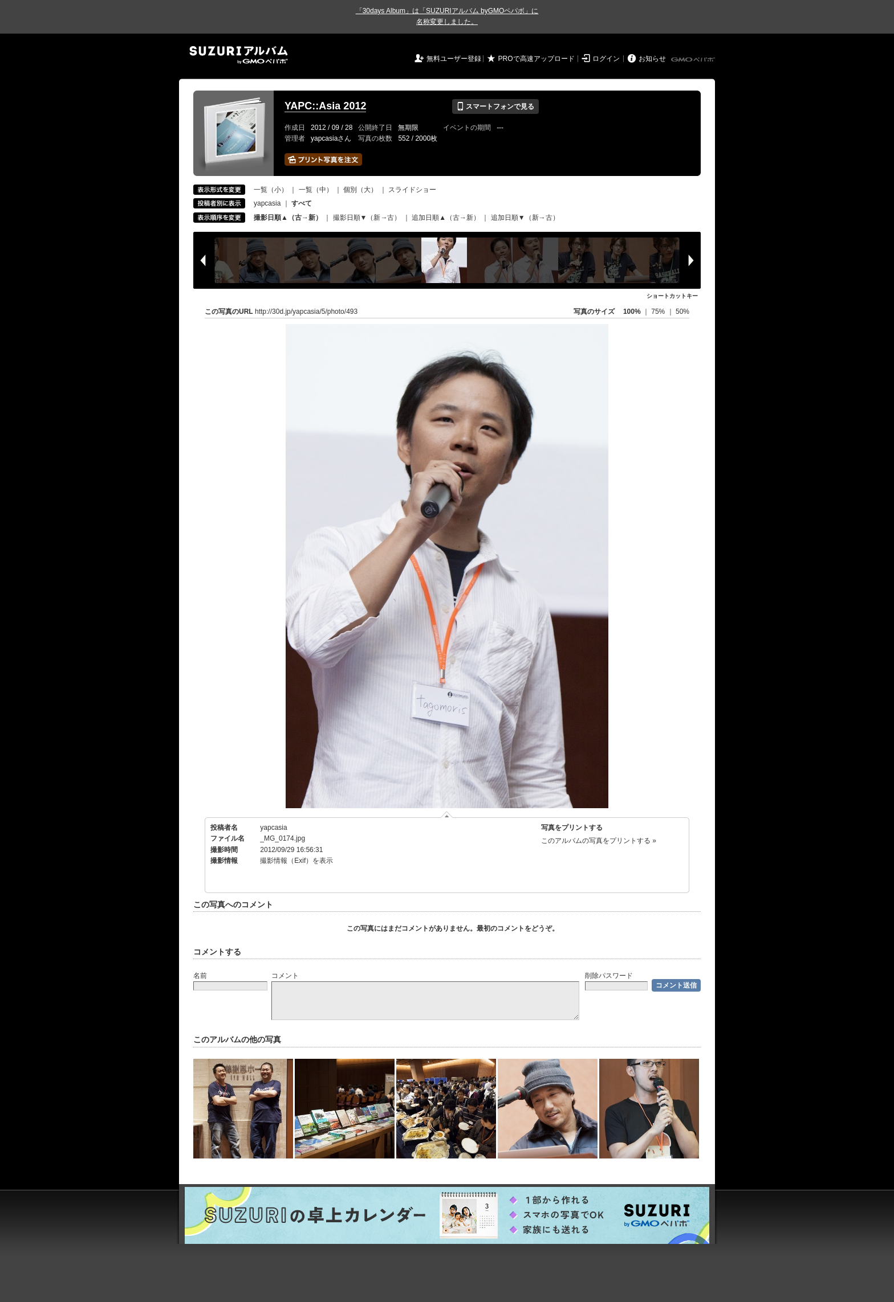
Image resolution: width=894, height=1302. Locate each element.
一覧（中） (316, 190)
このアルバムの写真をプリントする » (598, 841)
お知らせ (652, 59)
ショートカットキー (672, 296)
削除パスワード (609, 976)
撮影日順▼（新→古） (367, 218)
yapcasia (267, 203)
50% (682, 312)
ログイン (606, 59)
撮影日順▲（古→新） (288, 218)
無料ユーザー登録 (453, 59)
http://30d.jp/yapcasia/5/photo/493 (306, 312)
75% (659, 312)
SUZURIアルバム (238, 55)
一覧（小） (271, 190)
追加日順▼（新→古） (525, 218)
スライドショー (412, 190)
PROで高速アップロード (536, 59)
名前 (200, 976)
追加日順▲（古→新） (446, 218)
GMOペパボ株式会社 (694, 59)
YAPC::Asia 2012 (325, 106)
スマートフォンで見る (495, 106)
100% (632, 312)
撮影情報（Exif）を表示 (296, 861)
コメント (285, 976)
